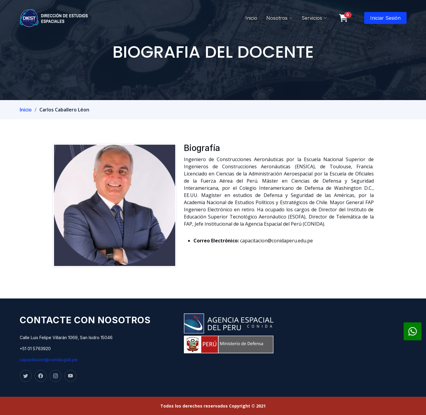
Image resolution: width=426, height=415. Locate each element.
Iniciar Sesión (385, 18)
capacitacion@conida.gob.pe (49, 359)
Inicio (251, 18)
